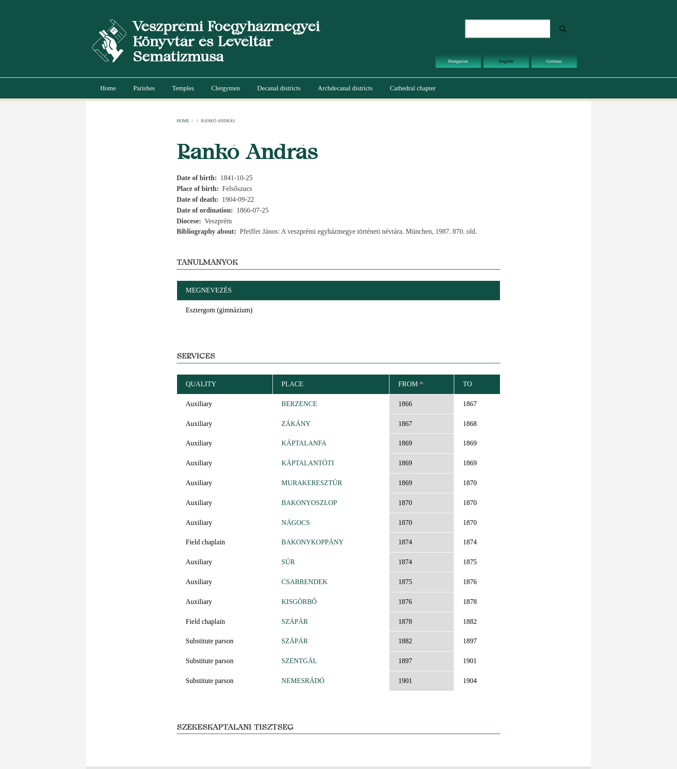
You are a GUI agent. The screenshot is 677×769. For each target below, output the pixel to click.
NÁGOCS (296, 522)
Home (108, 88)
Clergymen (225, 88)
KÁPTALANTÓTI (308, 463)
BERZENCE (299, 403)
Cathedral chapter (413, 88)
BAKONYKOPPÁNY (313, 542)
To (467, 384)
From (411, 384)
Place (293, 384)
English (506, 61)
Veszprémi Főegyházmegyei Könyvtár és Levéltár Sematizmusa (226, 41)
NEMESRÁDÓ (303, 680)
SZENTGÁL (299, 660)
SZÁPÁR (295, 621)
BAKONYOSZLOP (309, 502)
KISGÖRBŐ (299, 601)
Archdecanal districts (345, 88)
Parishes (144, 88)
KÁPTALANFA (304, 443)
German (553, 61)
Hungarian (458, 61)
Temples (183, 88)
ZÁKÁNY (296, 423)
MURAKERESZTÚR (312, 482)
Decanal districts (279, 88)
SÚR (288, 562)
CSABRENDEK (305, 581)
